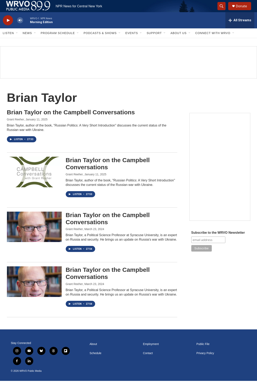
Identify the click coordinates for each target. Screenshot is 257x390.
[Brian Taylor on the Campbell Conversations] (34, 181)
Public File (203, 353)
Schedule (95, 362)
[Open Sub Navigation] (17, 42)
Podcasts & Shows (100, 42)
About (93, 353)
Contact (148, 362)
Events (131, 42)
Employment (151, 353)
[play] (8, 29)
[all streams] (239, 29)
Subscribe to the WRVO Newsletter (218, 241)
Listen (8, 42)
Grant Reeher (15, 128)
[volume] (20, 29)
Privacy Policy (205, 362)
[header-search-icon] (223, 11)
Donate (244, 11)
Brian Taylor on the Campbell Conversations (71, 121)
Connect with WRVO (212, 42)
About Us (178, 42)
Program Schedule (58, 42)
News (27, 42)
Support (154, 42)
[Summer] (128, 71)
